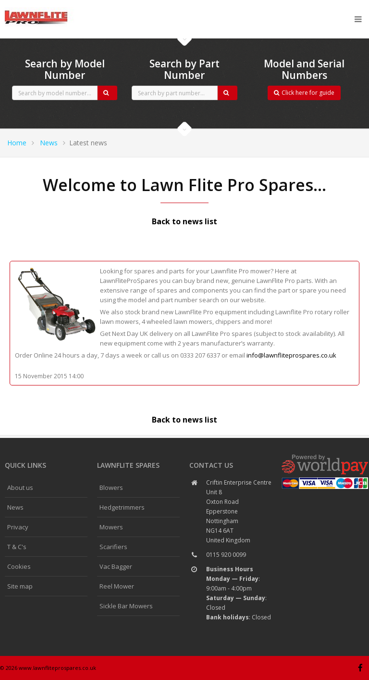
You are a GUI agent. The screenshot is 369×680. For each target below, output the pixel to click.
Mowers (111, 527)
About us (20, 487)
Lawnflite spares (128, 465)
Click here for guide (304, 93)
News (49, 142)
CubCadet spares (58, 7)
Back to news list (184, 221)
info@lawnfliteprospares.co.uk (291, 355)
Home (16, 142)
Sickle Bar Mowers (126, 606)
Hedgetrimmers (122, 507)
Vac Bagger (115, 566)
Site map (20, 586)
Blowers (111, 487)
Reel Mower (116, 586)
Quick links (25, 465)
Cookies (19, 566)
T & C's (16, 546)
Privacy (17, 527)
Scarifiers (113, 546)
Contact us (211, 465)
